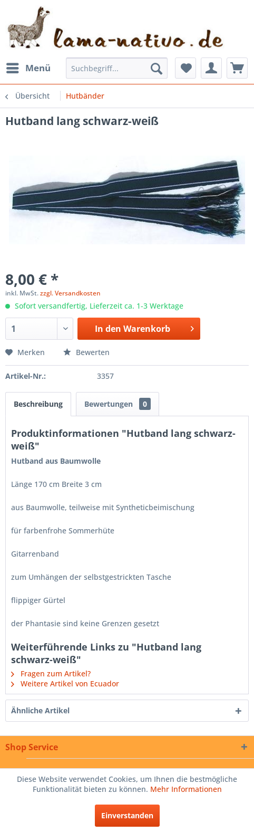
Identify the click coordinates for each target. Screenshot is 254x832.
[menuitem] (28, 68)
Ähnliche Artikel (40, 710)
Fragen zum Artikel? (51, 673)
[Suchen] (156, 68)
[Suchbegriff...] (117, 68)
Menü (28, 67)
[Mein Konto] (211, 68)
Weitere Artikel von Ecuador (65, 683)
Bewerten (86, 352)
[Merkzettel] (185, 68)
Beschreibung (38, 404)
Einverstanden (127, 815)
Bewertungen (117, 404)
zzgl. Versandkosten (70, 293)
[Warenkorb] (237, 68)
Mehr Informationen (186, 789)
